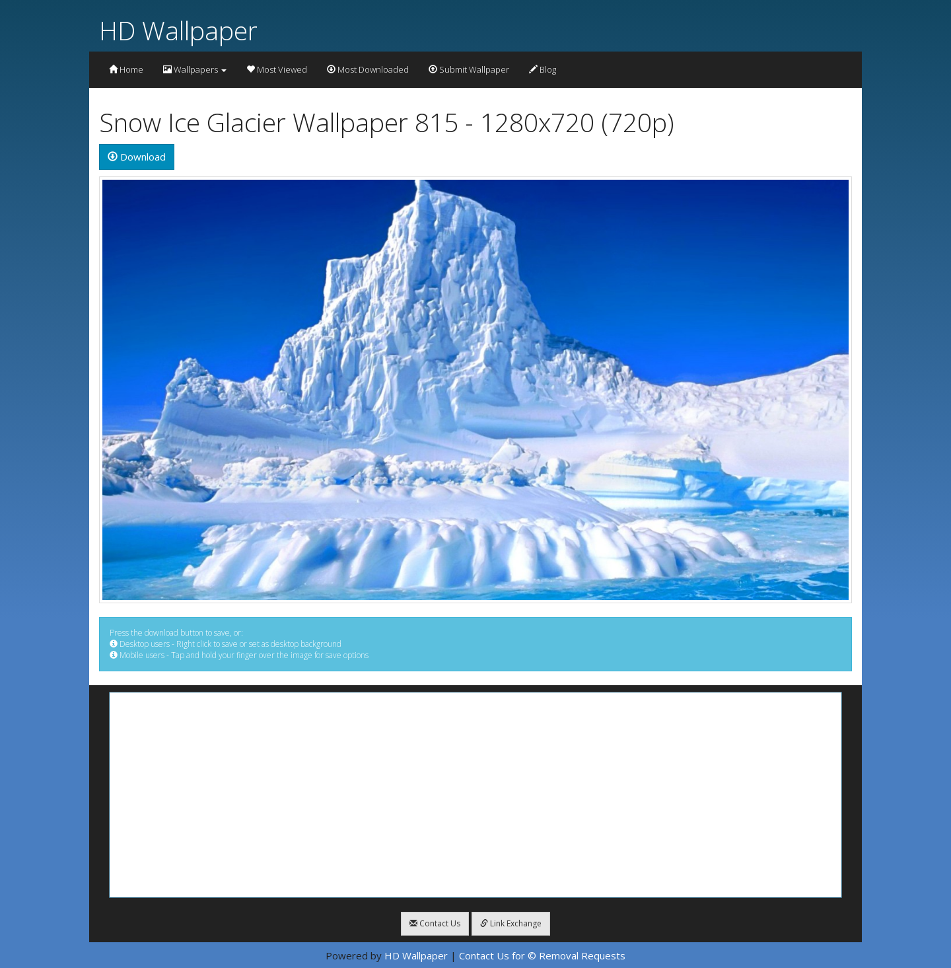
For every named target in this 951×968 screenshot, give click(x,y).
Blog (542, 69)
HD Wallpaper (178, 30)
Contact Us (434, 923)
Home (126, 69)
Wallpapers (195, 69)
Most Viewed (276, 69)
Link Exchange (511, 923)
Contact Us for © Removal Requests (542, 955)
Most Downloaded (368, 69)
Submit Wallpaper (469, 69)
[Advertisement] (475, 794)
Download (137, 156)
